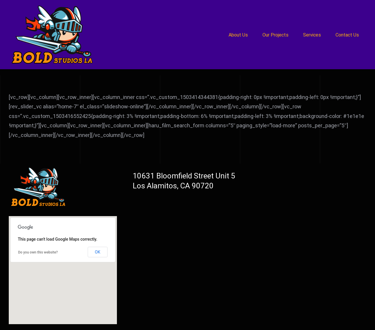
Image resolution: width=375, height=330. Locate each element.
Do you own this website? (38, 252)
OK (97, 252)
